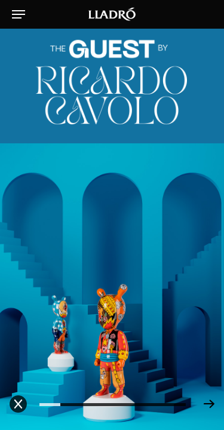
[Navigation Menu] (18, 14)
